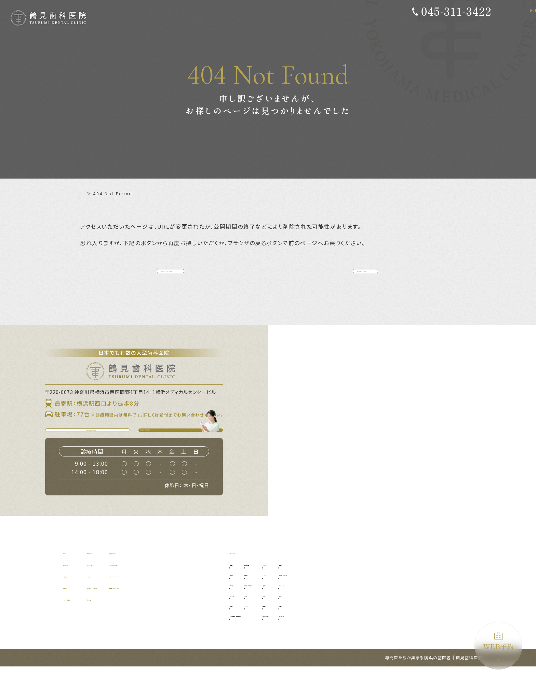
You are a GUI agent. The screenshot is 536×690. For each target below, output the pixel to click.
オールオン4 (343, 598)
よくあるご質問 (190, 587)
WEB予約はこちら (185, 446)
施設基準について (192, 610)
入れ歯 (279, 618)
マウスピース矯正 (348, 639)
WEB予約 (498, 641)
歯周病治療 (244, 608)
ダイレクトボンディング (402, 598)
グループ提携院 (80, 622)
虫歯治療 (241, 598)
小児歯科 (339, 608)
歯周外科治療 (246, 618)
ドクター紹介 (130, 587)
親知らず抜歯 (286, 587)
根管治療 (241, 628)
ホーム (87, 193)
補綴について (187, 575)
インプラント (344, 587)
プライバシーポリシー (197, 598)
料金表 (122, 598)
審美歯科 (387, 587)
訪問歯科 (387, 628)
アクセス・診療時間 (137, 610)
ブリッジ (281, 628)
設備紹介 (73, 610)
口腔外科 (281, 598)
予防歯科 (241, 587)
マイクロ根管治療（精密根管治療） (267, 639)
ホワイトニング (394, 608)
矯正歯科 (339, 628)
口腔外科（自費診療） (294, 608)
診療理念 (73, 598)
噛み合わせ (389, 618)
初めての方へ (130, 575)
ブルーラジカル (394, 639)
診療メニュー (244, 575)
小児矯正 (339, 618)
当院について (78, 587)
